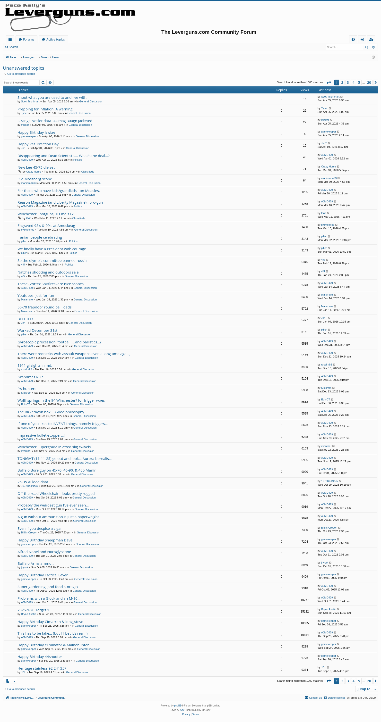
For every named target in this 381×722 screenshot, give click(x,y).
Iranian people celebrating (39, 237)
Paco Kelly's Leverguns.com (39, 39)
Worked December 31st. (37, 330)
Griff (28, 218)
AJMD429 (27, 159)
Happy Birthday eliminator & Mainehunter (53, 644)
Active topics (103, 39)
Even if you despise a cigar (39, 528)
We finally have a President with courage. (52, 248)
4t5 (23, 264)
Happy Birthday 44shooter (39, 656)
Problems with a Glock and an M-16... (48, 598)
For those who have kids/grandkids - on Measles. (58, 190)
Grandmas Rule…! (32, 376)
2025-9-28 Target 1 (33, 609)
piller (24, 241)
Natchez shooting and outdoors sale (48, 272)
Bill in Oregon (29, 532)
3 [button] (348, 82)
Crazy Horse (33, 171)
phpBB (178, 705)
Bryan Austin (28, 614)
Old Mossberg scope (34, 178)
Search (13, 47)
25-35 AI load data (32, 481)
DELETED (25, 318)
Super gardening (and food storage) (47, 586)
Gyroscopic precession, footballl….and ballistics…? (59, 342)
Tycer (24, 113)
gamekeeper (28, 136)
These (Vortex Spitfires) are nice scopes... (52, 283)
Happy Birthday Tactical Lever (42, 575)
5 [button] (359, 82)
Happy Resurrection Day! (38, 143)
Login (28, 47)
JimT (24, 148)
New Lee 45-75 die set (36, 167)
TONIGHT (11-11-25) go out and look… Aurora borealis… (64, 458)
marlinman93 (29, 183)
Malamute (27, 299)
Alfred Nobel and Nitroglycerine (44, 551)
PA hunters (26, 388)
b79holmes (27, 229)
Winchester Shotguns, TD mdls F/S (46, 213)
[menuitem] (353, 39)
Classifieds (87, 171)
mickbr (25, 124)
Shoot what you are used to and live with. (52, 97)
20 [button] (369, 82)
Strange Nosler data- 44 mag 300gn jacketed (54, 120)
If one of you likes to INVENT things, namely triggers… (62, 423)
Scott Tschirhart (30, 101)
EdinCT (25, 404)
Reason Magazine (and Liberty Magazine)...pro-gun (60, 202)
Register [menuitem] (372, 40)
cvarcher (26, 450)
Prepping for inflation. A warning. (45, 109)
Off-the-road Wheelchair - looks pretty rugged (56, 493)
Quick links (11, 40)
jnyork (24, 567)
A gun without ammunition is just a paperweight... (59, 516)
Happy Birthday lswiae (36, 132)
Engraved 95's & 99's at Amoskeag (46, 225)
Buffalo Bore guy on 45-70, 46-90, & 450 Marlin (56, 470)
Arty (182, 710)
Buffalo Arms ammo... (35, 563)
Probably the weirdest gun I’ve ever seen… (53, 505)
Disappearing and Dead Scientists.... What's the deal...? (63, 155)
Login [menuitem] (363, 40)
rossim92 (26, 369)
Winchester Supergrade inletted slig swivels (54, 446)
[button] (328, 82)
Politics (77, 159)
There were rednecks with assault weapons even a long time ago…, (73, 353)
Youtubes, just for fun (35, 295)
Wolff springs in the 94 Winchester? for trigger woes (61, 400)
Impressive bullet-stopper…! (41, 435)
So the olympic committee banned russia (52, 260)
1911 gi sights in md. (34, 365)
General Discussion (90, 101)
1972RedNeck (29, 485)
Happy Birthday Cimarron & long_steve (50, 621)
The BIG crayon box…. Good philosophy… (52, 411)
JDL (23, 672)
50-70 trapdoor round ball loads (44, 307)
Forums (76, 39)
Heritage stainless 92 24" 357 (42, 668)
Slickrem (26, 392)
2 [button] (342, 82)
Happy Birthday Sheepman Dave (44, 540)
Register (44, 47)
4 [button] (354, 82)
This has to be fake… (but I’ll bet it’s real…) (52, 633)
